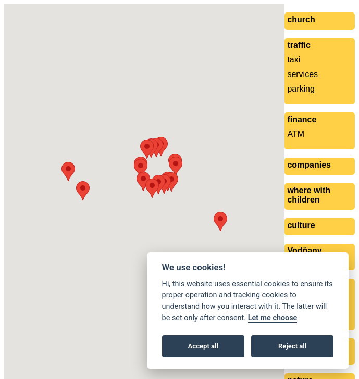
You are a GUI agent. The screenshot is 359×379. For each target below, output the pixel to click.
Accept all (203, 346)
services (302, 74)
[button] (171, 182)
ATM (295, 134)
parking (300, 88)
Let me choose (273, 317)
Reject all (292, 346)
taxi (293, 59)
